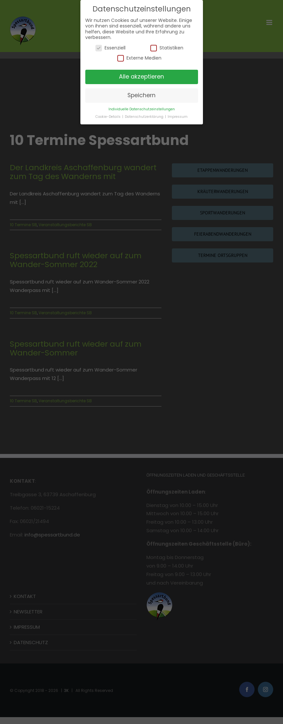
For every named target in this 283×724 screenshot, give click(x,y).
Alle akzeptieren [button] (141, 77)
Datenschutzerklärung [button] (144, 116)
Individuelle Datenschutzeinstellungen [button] (141, 109)
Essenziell (110, 48)
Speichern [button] (141, 95)
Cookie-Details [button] (108, 116)
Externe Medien (139, 58)
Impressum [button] (178, 116)
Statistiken (166, 48)
